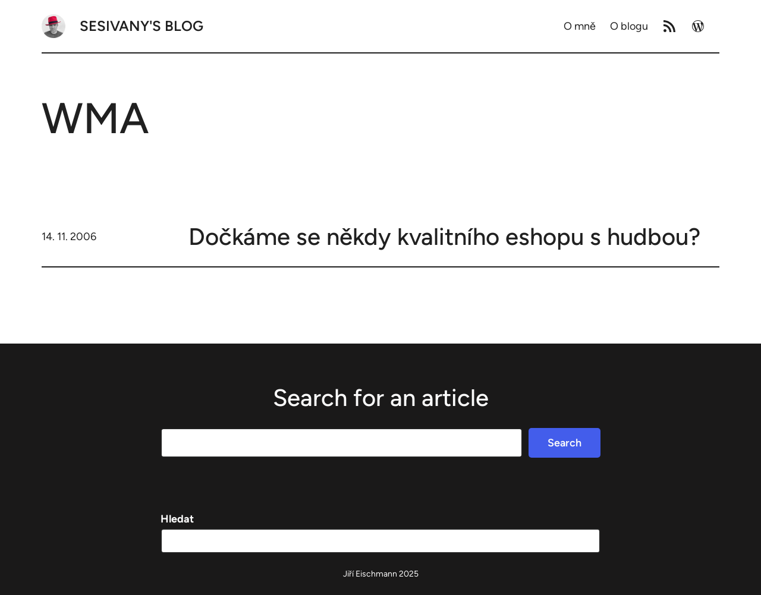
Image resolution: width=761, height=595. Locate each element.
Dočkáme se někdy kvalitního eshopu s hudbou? (444, 236)
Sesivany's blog (141, 25)
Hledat (177, 518)
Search (564, 442)
